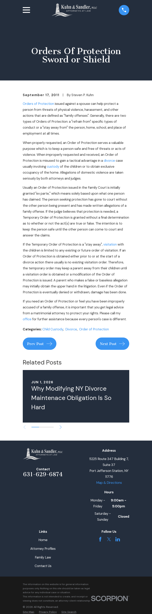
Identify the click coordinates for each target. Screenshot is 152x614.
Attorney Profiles (43, 548)
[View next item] (60, 427)
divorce (109, 160)
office (27, 319)
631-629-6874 (43, 474)
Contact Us (43, 566)
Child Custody (52, 329)
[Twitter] (109, 539)
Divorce (71, 329)
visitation (110, 244)
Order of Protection (94, 329)
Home (43, 540)
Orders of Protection (38, 103)
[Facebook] (100, 539)
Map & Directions (109, 482)
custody (53, 166)
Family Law (43, 557)
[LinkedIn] (117, 539)
